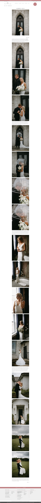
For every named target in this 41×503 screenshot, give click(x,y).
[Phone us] (6, 1)
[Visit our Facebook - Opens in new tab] (23, 487)
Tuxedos (12, 493)
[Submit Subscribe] (20, 487)
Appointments (31, 491)
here (33, 502)
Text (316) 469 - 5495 (19, 495)
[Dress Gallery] (7, 3)
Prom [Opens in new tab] (24, 492)
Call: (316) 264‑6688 (7, 492)
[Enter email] (18, 487)
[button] (36, 1)
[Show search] (33, 1)
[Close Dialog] (0, 502)
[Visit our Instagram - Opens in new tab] (24, 487)
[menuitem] (6, 1)
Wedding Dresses (13, 492)
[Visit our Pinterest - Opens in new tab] (25, 487)
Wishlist (31, 493)
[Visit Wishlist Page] (35, 1)
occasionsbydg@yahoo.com (19, 497)
